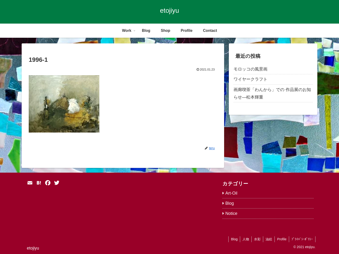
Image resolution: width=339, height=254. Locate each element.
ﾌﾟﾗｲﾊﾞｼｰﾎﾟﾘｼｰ (302, 239)
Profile (282, 239)
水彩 (257, 239)
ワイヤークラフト (250, 79)
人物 (245, 239)
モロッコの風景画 (250, 69)
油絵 (269, 239)
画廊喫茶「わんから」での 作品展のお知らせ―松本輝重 (272, 93)
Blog (234, 239)
